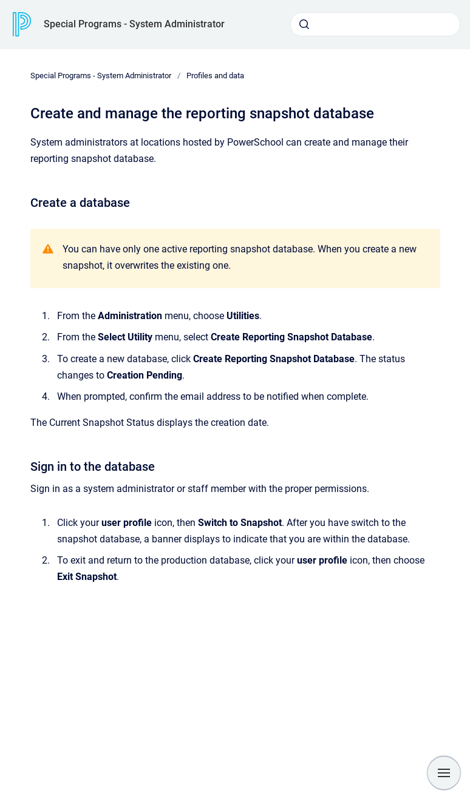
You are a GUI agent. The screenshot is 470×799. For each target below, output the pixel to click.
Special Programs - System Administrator (134, 24)
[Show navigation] (443, 773)
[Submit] (304, 24)
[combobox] (375, 24)
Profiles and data (215, 75)
